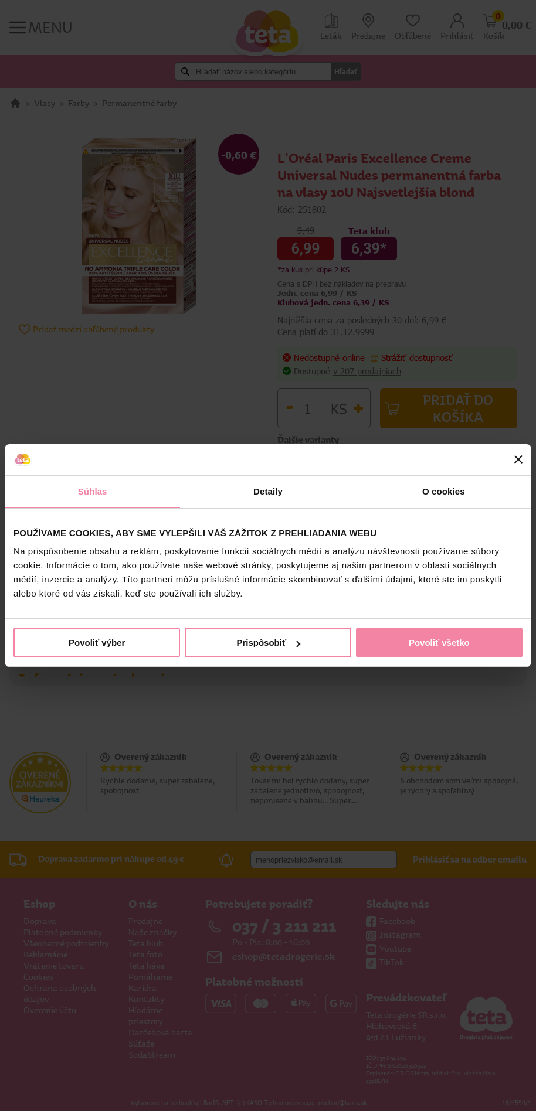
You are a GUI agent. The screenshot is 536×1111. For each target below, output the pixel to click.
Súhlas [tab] (92, 491)
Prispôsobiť (268, 642)
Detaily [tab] (268, 491)
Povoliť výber (97, 642)
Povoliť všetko (439, 642)
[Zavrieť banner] (518, 459)
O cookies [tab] (443, 491)
